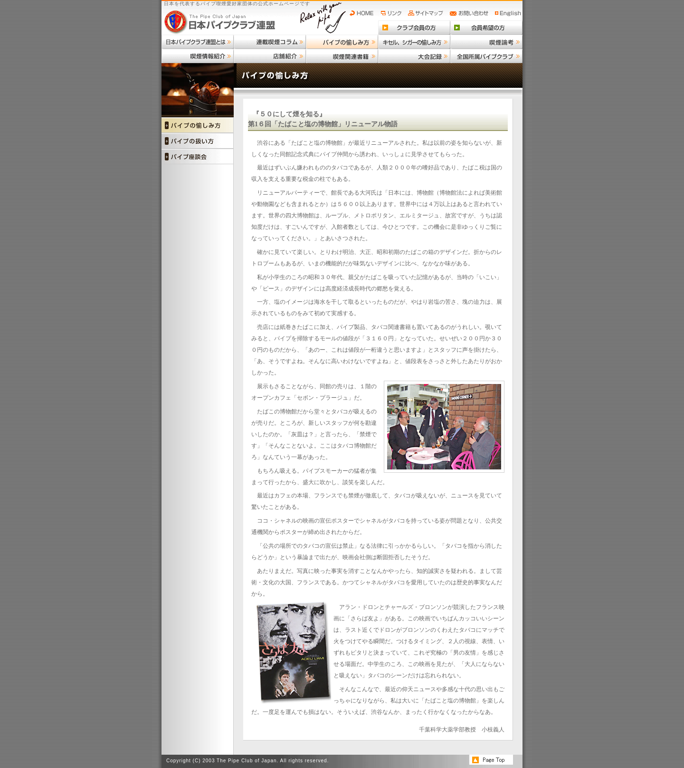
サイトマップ (427, 13)
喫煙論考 (486, 42)
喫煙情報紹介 (198, 56)
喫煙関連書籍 (342, 56)
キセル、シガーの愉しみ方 (414, 42)
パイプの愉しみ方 (342, 42)
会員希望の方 (486, 27)
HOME (364, 13)
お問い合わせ (470, 13)
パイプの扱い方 (198, 141)
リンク (392, 13)
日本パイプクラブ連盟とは (198, 42)
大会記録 (414, 56)
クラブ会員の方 (414, 27)
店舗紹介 (270, 56)
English (508, 13)
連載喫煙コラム (270, 42)
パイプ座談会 (198, 156)
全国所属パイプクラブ (486, 56)
